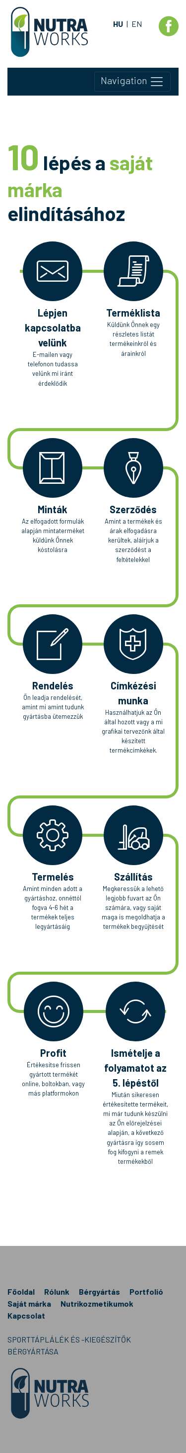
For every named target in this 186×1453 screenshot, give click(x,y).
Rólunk (56, 1291)
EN (136, 23)
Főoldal (21, 1291)
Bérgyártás (99, 1291)
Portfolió (146, 1291)
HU (118, 23)
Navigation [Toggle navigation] (132, 81)
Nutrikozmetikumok (97, 1303)
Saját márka (29, 1303)
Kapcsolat (26, 1315)
